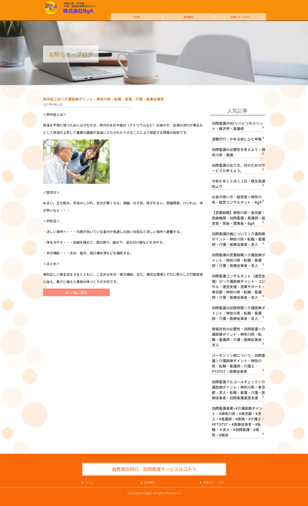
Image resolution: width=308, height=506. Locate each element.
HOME (136, 17)
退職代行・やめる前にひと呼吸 (237, 139)
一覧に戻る (76, 292)
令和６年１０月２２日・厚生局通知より (238, 183)
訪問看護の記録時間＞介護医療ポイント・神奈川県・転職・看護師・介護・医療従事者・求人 (238, 313)
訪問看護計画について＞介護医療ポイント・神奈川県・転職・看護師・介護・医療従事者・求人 (238, 239)
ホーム (89, 482)
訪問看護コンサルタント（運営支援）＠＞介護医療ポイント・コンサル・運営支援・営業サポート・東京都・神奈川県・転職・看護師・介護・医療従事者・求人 (238, 286)
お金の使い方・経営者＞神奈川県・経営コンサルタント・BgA (237, 199)
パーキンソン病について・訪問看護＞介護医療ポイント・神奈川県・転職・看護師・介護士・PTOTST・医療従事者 (238, 363)
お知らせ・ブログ (240, 17)
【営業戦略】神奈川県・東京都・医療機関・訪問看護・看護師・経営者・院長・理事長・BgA (238, 218)
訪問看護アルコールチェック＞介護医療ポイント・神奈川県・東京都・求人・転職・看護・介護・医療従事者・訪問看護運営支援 (238, 389)
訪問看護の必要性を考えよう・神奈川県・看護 (238, 152)
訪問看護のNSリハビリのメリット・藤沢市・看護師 (237, 125)
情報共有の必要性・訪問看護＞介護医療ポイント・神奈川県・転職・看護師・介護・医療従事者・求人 (238, 336)
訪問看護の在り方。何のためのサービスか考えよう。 (238, 168)
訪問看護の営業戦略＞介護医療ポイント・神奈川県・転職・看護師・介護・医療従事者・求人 (238, 260)
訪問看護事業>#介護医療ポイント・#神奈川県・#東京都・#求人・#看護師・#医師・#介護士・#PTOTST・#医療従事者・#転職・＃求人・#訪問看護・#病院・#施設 (238, 422)
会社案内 (188, 17)
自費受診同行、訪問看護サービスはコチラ (154, 469)
